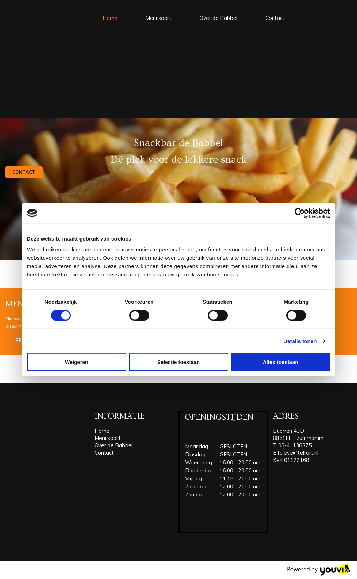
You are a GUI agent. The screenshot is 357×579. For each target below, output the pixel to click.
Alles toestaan (280, 362)
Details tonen (300, 341)
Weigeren (76, 362)
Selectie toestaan (178, 362)
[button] (24, 172)
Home (109, 18)
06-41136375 (295, 445)
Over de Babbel (218, 18)
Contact (274, 18)
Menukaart (158, 18)
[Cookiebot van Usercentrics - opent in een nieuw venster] (299, 213)
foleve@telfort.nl (298, 452)
